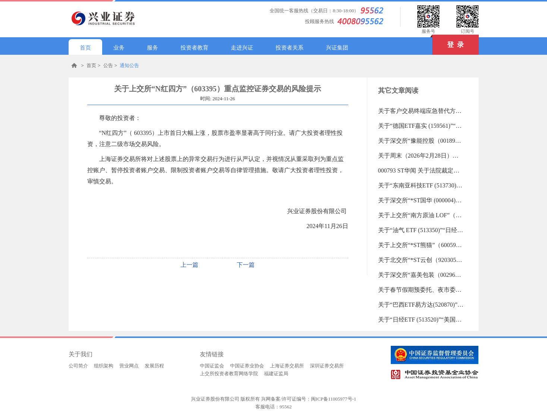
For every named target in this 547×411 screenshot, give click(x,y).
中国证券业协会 (247, 366)
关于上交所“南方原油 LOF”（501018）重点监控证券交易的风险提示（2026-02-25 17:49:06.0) (421, 215)
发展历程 (154, 366)
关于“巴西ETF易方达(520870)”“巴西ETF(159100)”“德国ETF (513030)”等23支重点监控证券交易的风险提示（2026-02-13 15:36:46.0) (421, 304)
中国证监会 (212, 366)
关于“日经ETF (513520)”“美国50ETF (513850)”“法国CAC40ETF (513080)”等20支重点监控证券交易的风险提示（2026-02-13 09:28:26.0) (421, 319)
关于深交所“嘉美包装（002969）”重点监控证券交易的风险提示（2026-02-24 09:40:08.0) (421, 275)
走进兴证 (242, 48)
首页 (85, 48)
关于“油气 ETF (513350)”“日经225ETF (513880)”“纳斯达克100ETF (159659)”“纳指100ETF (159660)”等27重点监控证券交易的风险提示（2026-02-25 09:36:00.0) (421, 230)
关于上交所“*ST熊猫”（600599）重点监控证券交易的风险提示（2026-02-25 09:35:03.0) (421, 245)
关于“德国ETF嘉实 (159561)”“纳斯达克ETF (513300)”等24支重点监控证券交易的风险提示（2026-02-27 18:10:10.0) (421, 126)
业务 (119, 48)
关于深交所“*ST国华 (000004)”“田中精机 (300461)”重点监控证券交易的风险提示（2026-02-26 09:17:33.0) (421, 200)
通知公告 (129, 65)
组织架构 (103, 366)
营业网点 (129, 366)
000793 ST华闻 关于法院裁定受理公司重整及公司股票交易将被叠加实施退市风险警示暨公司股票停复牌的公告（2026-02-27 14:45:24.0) (421, 170)
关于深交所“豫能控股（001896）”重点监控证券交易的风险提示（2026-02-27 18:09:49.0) (421, 140)
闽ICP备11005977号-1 (333, 399)
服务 (152, 48)
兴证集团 (337, 48)
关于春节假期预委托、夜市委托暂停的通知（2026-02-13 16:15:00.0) (421, 290)
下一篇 (246, 265)
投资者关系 (290, 48)
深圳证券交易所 (327, 366)
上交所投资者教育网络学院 (229, 373)
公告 (108, 65)
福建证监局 (276, 373)
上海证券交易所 (287, 366)
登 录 (448, 41)
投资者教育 (194, 48)
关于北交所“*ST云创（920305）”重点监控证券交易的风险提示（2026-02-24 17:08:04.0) (421, 260)
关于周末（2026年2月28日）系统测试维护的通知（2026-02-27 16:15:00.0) (421, 155)
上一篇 (189, 265)
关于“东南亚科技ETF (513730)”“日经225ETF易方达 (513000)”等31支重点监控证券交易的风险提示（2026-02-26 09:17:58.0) (421, 185)
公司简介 (78, 366)
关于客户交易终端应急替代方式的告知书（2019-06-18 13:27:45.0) (421, 111)
